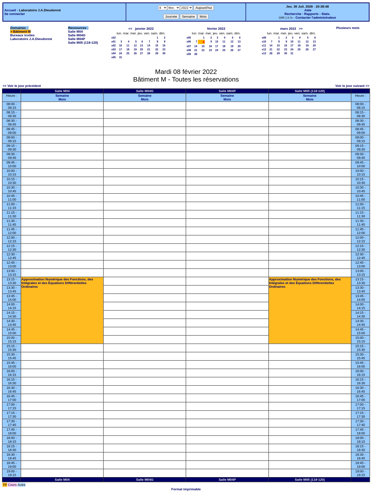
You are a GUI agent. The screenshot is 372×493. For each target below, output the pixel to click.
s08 (189, 50)
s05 (113, 57)
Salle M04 (75, 31)
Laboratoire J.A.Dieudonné (31, 39)
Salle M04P (76, 39)
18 (127, 49)
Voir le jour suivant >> (352, 86)
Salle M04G (76, 35)
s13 (264, 53)
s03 (113, 49)
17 (120, 49)
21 (148, 49)
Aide (308, 10)
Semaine (62, 95)
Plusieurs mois (347, 28)
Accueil (10, 10)
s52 (113, 37)
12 (135, 45)
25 (127, 53)
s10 (264, 41)
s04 (113, 53)
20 (141, 49)
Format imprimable (186, 489)
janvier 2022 (144, 28)
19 (135, 49)
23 (164, 49)
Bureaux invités (22, 35)
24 (120, 53)
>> (301, 28)
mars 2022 (288, 28)
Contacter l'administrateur (315, 17)
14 (148, 45)
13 (141, 45)
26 (135, 53)
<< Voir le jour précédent (22, 86)
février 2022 (216, 28)
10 (120, 45)
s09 (189, 54)
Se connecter (14, 14)
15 (156, 45)
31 (120, 57)
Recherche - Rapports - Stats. (308, 14)
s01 (113, 41)
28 (148, 53)
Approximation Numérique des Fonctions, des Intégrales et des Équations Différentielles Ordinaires (57, 282)
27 (141, 53)
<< (130, 28)
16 (164, 45)
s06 (189, 41)
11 (127, 45)
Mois (62, 99)
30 (164, 53)
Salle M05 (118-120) (83, 42)
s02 (113, 45)
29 (156, 53)
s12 (264, 49)
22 (156, 49)
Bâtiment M (22, 31)
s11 (264, 45)
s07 (189, 46)
